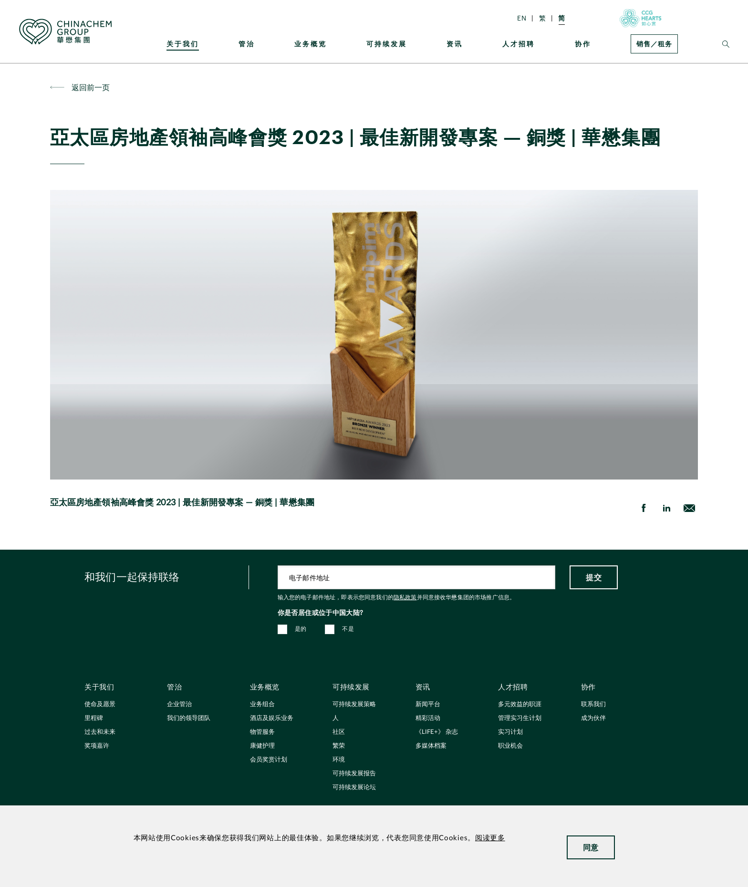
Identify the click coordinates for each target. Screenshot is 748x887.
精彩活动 (428, 718)
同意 (591, 847)
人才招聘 (518, 44)
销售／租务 (654, 44)
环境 (338, 760)
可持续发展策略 (354, 704)
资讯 (455, 44)
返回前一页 (91, 87)
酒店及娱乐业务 (271, 718)
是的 (301, 629)
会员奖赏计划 (268, 760)
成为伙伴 (593, 718)
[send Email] (689, 508)
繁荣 (338, 746)
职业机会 (510, 746)
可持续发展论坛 (354, 787)
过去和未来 (99, 732)
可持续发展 (386, 44)
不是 (348, 629)
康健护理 (262, 746)
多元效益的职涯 (519, 704)
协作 (583, 44)
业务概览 (310, 44)
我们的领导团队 (188, 718)
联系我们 (593, 704)
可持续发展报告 (354, 774)
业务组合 (262, 704)
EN (522, 18)
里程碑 (93, 718)
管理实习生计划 (519, 718)
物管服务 (262, 732)
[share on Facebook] (643, 508)
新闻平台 (428, 704)
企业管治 (179, 704)
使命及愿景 (99, 704)
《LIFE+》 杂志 (437, 732)
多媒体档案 (431, 746)
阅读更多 (490, 838)
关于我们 (182, 44)
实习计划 (510, 732)
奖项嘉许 (96, 746)
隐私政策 (405, 597)
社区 (338, 732)
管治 (247, 44)
